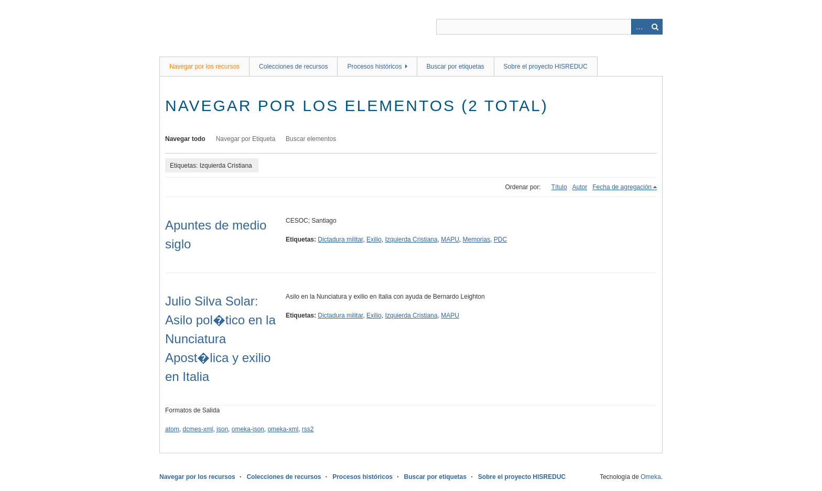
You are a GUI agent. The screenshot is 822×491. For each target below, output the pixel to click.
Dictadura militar (340, 239)
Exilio (374, 239)
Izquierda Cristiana (411, 239)
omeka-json (248, 429)
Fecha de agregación (622, 187)
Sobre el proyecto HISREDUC (546, 66)
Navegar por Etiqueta (245, 139)
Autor (580, 187)
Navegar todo (185, 139)
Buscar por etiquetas (455, 66)
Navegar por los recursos (204, 66)
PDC (500, 239)
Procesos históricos (374, 66)
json (222, 429)
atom (172, 429)
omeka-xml (282, 429)
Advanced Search (639, 27)
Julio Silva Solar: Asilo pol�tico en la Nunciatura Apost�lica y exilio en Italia (220, 339)
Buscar (655, 27)
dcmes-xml (197, 429)
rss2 (308, 429)
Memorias (477, 239)
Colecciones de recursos (293, 66)
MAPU (450, 239)
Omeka (651, 477)
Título (559, 187)
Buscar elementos (311, 139)
